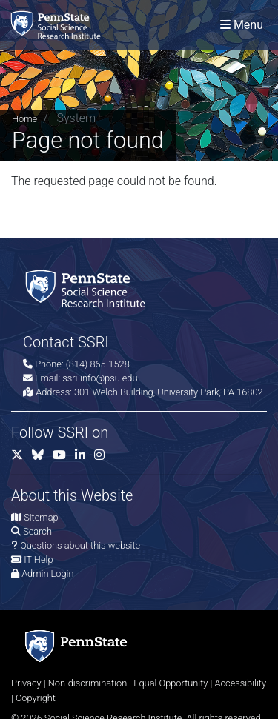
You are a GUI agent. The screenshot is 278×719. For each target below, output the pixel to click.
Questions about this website (80, 545)
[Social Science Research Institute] (58, 25)
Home (24, 118)
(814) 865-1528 (98, 363)
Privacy (26, 683)
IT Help (38, 559)
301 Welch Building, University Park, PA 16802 (168, 392)
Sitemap (41, 517)
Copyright (36, 697)
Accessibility (240, 683)
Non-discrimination (88, 683)
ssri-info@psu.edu (99, 378)
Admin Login (47, 573)
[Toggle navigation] (241, 25)
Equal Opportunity (170, 683)
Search (37, 531)
